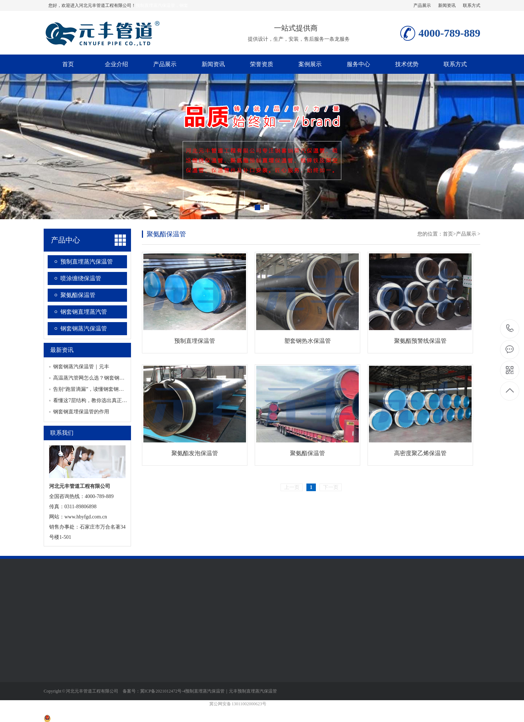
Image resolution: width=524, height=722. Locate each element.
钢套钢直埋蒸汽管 (83, 312)
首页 (68, 64)
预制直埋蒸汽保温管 (86, 261)
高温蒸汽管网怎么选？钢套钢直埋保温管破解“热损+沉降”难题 (123, 378)
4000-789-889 (510, 328)
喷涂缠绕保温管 (80, 278)
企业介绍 (116, 64)
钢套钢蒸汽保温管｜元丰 (81, 366)
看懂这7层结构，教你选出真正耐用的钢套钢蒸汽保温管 (115, 400)
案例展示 (310, 64)
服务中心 (358, 64)
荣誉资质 (261, 64)
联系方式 (471, 5)
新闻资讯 (447, 5)
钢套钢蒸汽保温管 (83, 328)
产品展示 (422, 5)
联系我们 (62, 433)
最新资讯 (62, 350)
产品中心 (65, 240)
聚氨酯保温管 (77, 295)
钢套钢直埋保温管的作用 (81, 411)
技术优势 (406, 64)
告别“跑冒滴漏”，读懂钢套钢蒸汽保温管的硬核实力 (111, 389)
